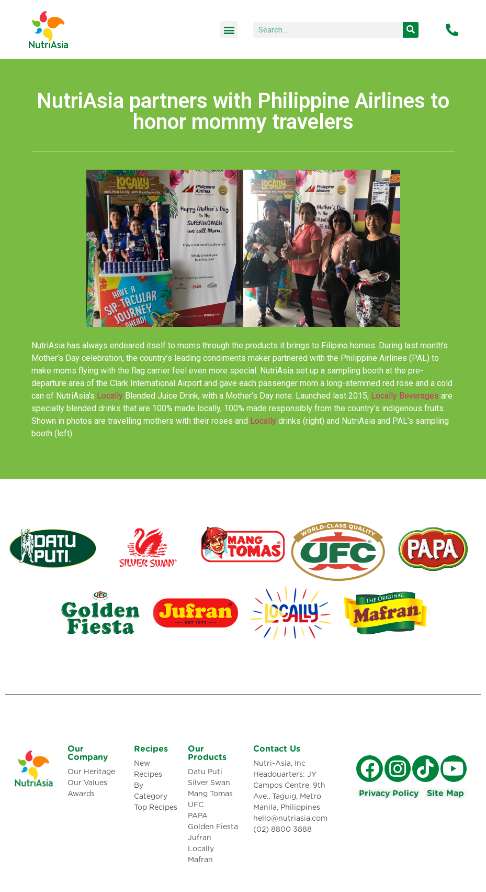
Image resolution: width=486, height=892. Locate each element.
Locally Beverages (405, 396)
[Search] (411, 30)
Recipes (151, 749)
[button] (229, 29)
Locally (110, 396)
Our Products (207, 753)
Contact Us (276, 749)
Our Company (87, 753)
